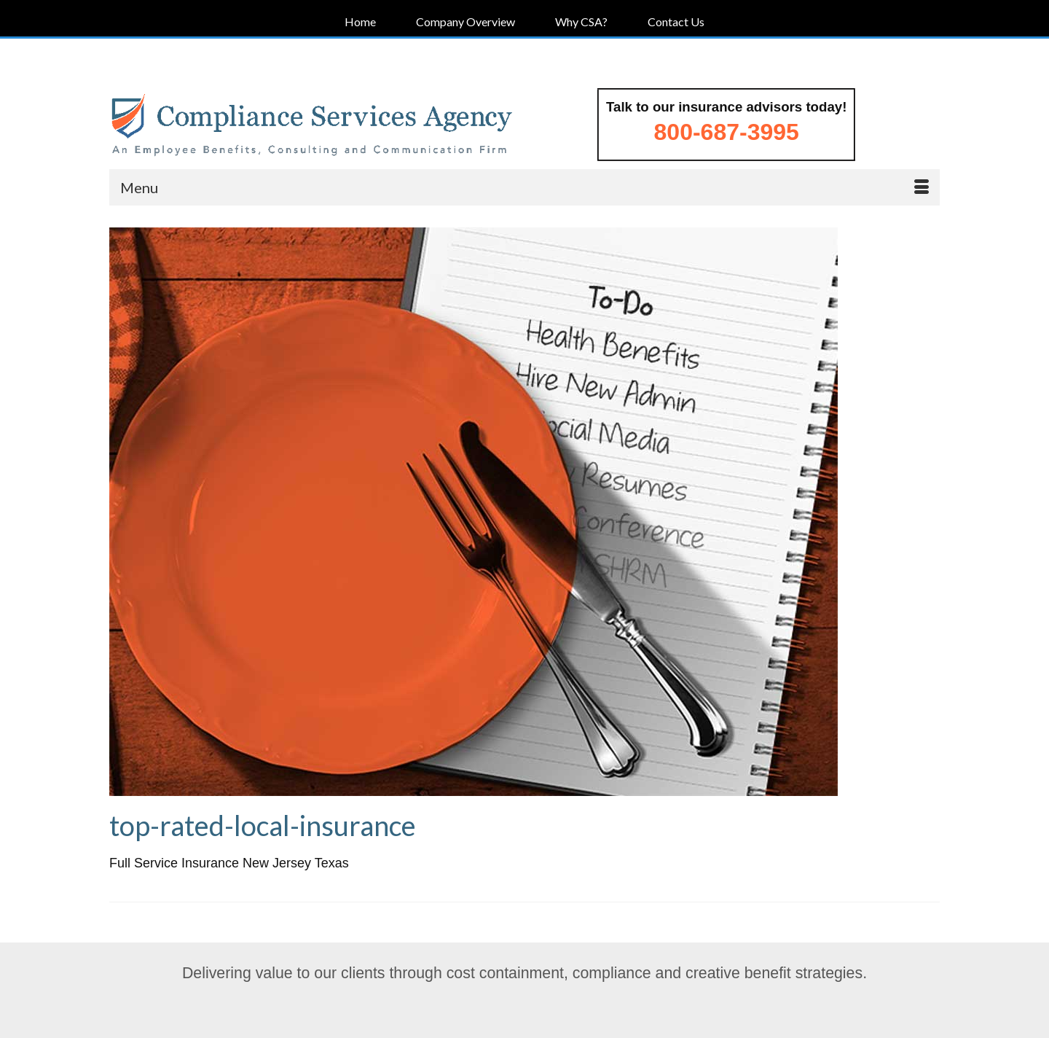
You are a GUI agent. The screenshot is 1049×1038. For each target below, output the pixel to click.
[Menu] (524, 187)
